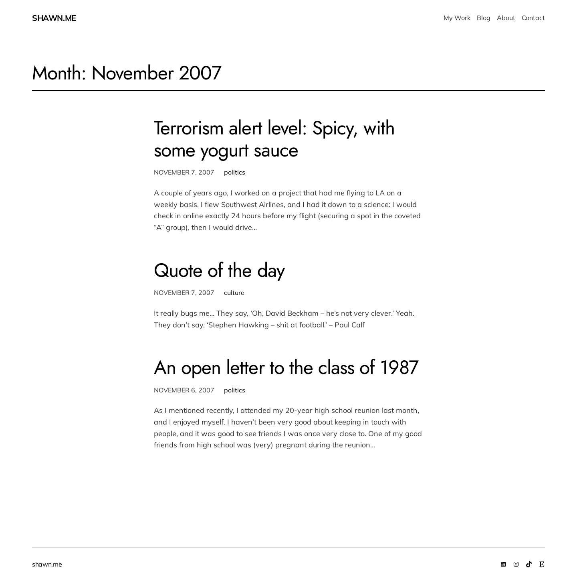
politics (234, 172)
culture (234, 292)
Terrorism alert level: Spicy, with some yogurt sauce (274, 139)
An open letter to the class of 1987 (286, 367)
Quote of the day (219, 270)
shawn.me (54, 18)
